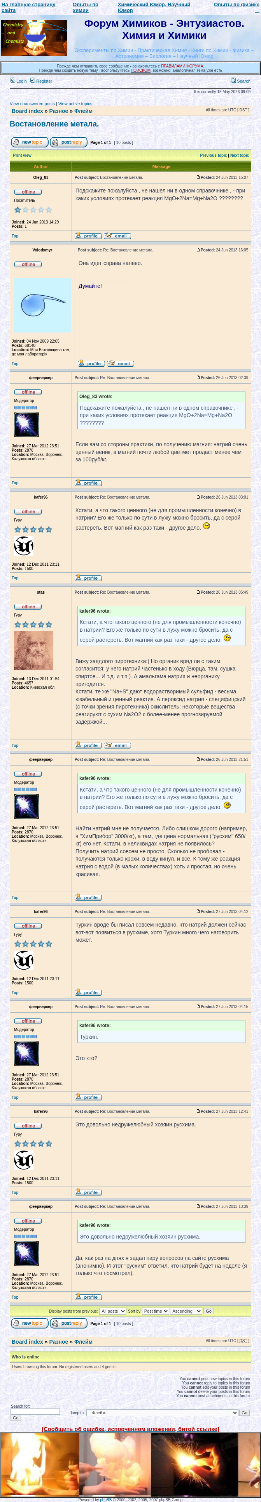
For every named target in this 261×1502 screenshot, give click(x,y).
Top (15, 236)
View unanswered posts (32, 103)
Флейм (83, 111)
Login (19, 81)
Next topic (239, 155)
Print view (22, 155)
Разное (58, 111)
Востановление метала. (54, 124)
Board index (27, 111)
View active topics (75, 103)
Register (41, 81)
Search (240, 81)
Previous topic (213, 155)
